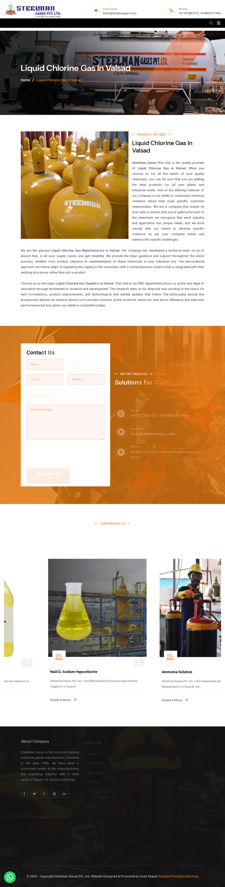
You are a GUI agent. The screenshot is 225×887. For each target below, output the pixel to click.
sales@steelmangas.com (120, 13)
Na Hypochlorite (21, 672)
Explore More (21, 700)
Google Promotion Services (179, 876)
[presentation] (56, 452)
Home (25, 80)
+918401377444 (210, 13)
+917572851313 (189, 13)
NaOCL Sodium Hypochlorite (143, 672)
